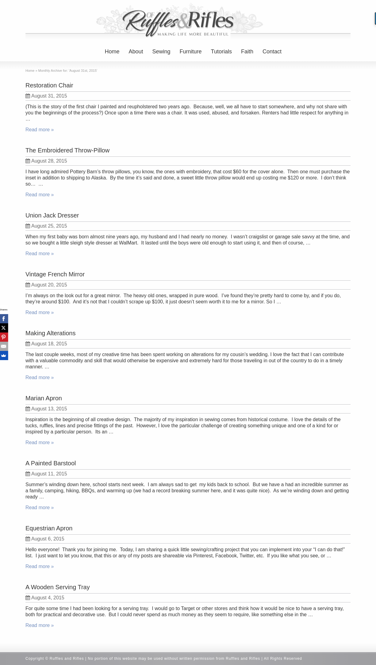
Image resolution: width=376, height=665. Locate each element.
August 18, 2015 (46, 343)
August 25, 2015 (46, 226)
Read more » (39, 129)
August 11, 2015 (46, 473)
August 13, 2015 (46, 408)
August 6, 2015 (44, 538)
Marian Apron (43, 398)
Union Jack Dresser (52, 215)
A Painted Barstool (50, 463)
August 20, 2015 (46, 284)
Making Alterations (50, 333)
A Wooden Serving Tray (57, 587)
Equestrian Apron (48, 528)
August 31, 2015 (46, 95)
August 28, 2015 (46, 160)
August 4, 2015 (44, 597)
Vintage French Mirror (55, 274)
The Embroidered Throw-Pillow (67, 150)
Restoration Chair (49, 85)
